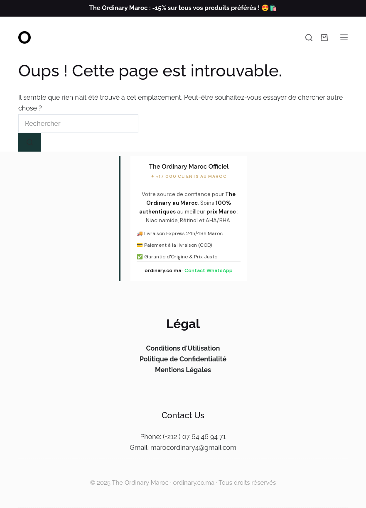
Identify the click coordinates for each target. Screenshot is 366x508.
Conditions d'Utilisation (183, 348)
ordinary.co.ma (163, 270)
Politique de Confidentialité (183, 359)
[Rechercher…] (78, 123)
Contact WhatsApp (208, 270)
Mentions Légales (183, 370)
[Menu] (344, 37)
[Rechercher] (308, 37)
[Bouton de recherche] (29, 142)
